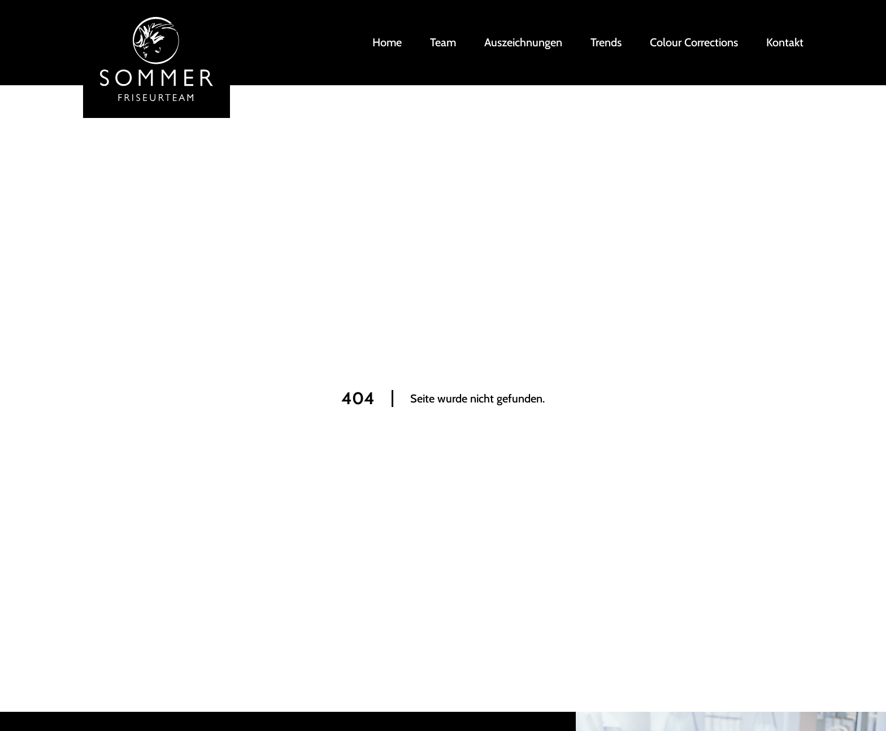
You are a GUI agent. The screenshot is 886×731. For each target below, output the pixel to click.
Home (387, 42)
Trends (606, 42)
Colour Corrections (694, 42)
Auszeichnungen (523, 42)
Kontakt (785, 42)
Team (443, 42)
